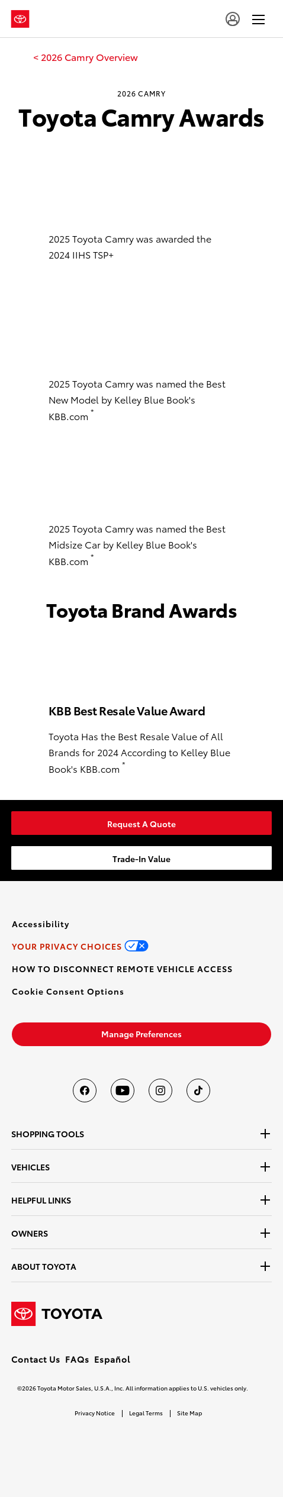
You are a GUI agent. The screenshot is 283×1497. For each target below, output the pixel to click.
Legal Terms (146, 1412)
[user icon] (233, 18)
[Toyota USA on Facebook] (85, 1090)
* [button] (92, 412)
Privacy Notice (95, 1412)
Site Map (189, 1412)
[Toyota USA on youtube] (122, 1090)
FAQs (77, 1359)
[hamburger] (258, 18)
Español (112, 1359)
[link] (85, 57)
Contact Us (35, 1359)
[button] (68, 991)
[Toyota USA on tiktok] (198, 1090)
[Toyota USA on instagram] (160, 1090)
